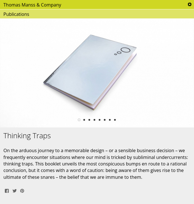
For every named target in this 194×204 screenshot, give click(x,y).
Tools (189, 4)
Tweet (14, 190)
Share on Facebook (6, 190)
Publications (16, 14)
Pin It (22, 190)
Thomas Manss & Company (32, 5)
